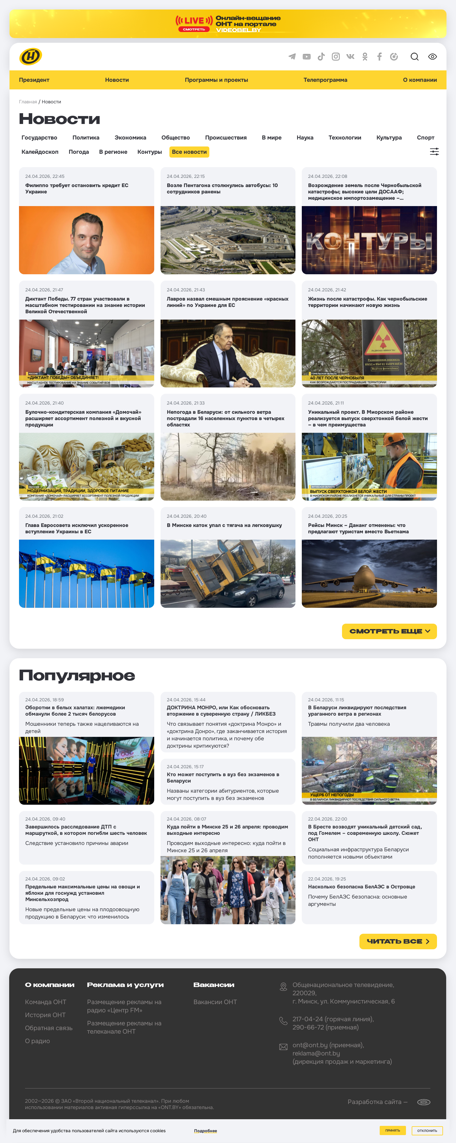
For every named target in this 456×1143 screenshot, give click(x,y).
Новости (117, 80)
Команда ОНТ (45, 1002)
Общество (176, 137)
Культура (389, 137)
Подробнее (205, 1130)
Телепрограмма (325, 80)
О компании (420, 80)
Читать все (394, 942)
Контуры (149, 151)
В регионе (113, 151)
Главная (28, 102)
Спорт (425, 137)
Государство (39, 137)
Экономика (130, 137)
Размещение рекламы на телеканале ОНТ (124, 1027)
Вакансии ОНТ (215, 1002)
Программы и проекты (216, 80)
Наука (305, 137)
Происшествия (226, 137)
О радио (37, 1041)
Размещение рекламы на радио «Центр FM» (124, 1006)
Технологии (345, 137)
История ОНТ (45, 1015)
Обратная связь (49, 1028)
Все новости (189, 151)
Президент (34, 80)
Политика (86, 137)
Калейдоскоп (40, 151)
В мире (272, 137)
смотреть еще (386, 632)
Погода (79, 151)
